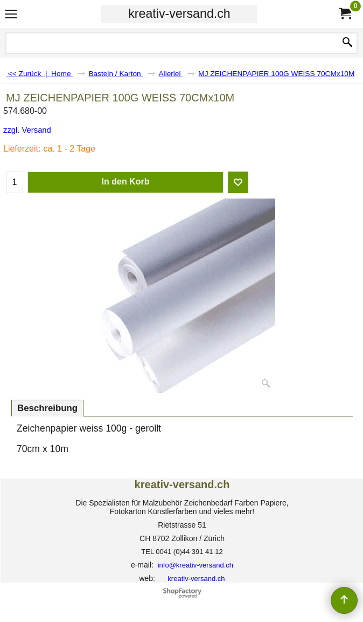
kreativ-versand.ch (179, 13)
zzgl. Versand (27, 130)
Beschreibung (47, 408)
